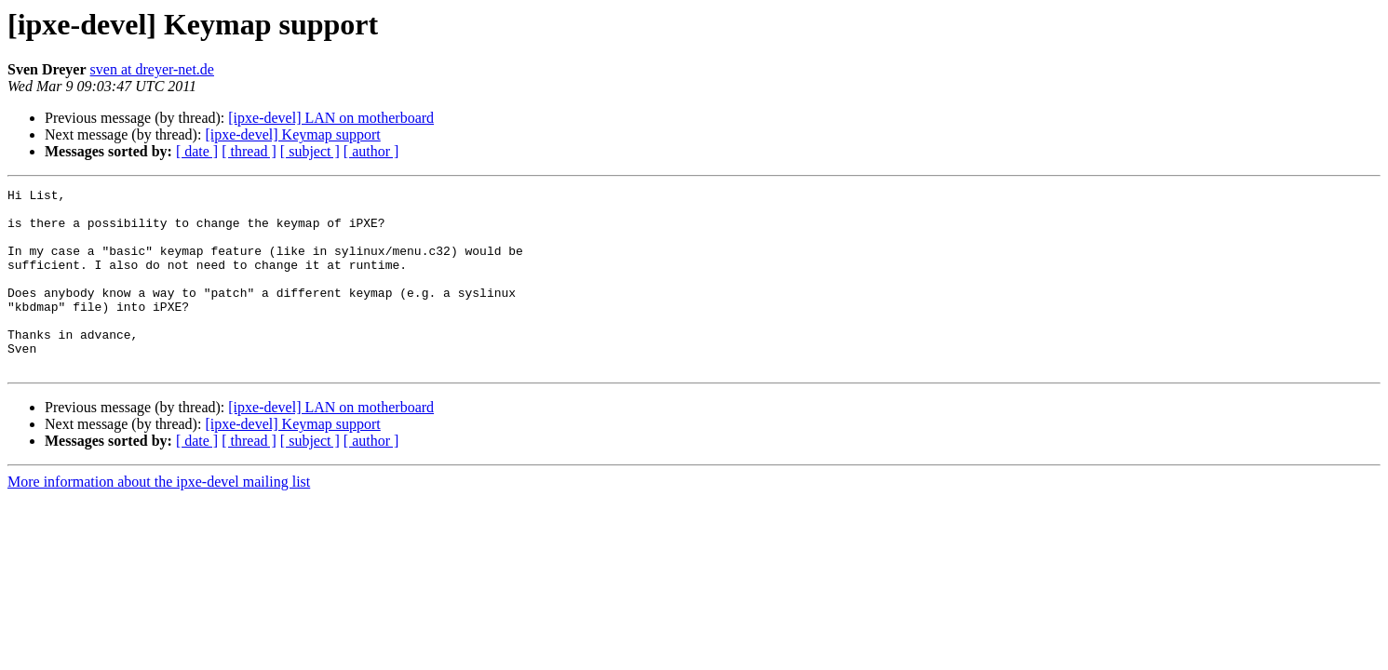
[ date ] (197, 151)
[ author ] (371, 151)
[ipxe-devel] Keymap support (292, 134)
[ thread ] (249, 151)
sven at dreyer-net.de (152, 69)
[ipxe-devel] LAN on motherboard (331, 118)
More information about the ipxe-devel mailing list (158, 518)
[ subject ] (310, 151)
